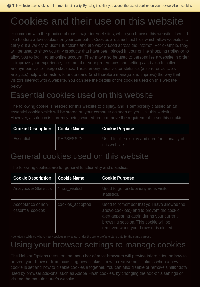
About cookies (182, 6)
